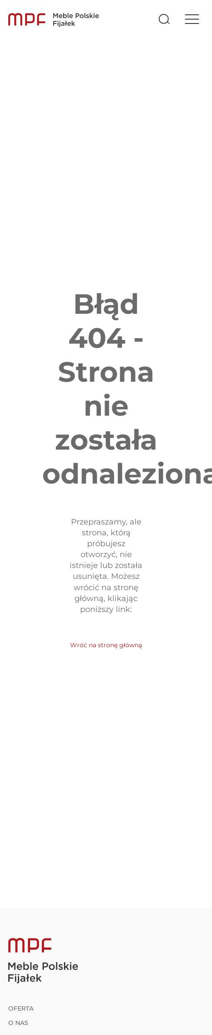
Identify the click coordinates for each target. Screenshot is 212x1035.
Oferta (21, 1008)
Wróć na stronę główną (106, 645)
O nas (18, 1023)
